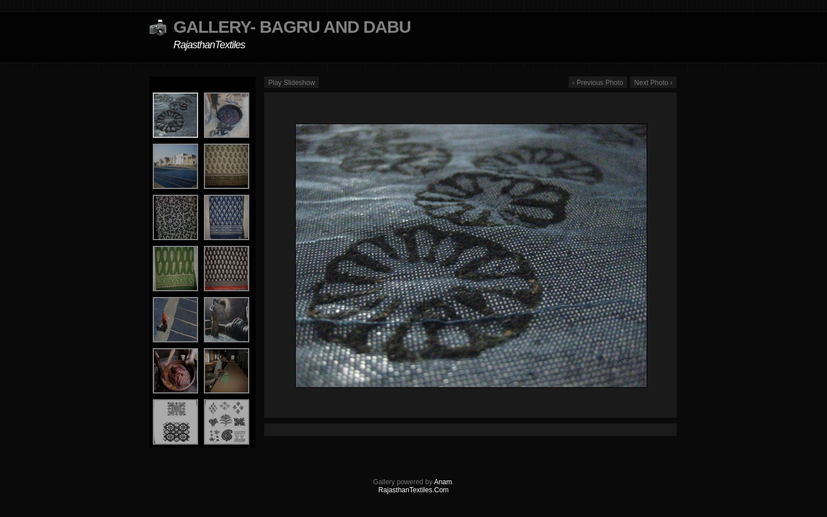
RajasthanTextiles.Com (413, 490)
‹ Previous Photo (598, 83)
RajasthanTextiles (209, 45)
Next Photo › (653, 83)
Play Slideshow (291, 83)
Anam (443, 482)
